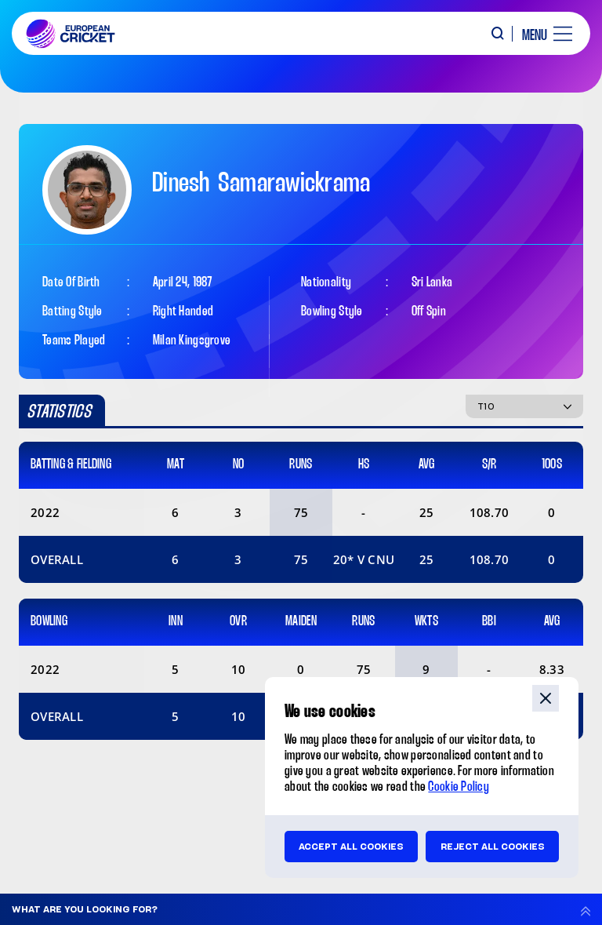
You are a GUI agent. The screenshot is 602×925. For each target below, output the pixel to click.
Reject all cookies (493, 846)
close (545, 698)
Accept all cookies (351, 846)
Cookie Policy (458, 787)
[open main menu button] (541, 33)
